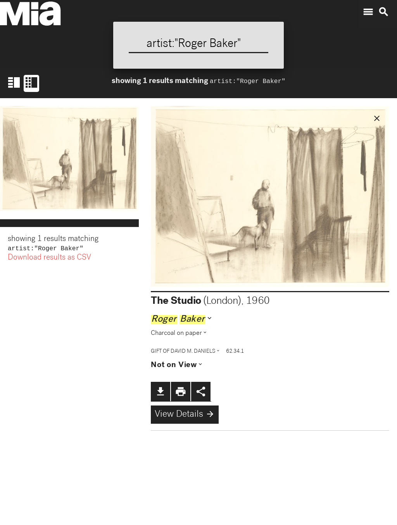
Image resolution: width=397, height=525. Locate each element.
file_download (160, 391)
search (383, 12)
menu (368, 12)
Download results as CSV (49, 259)
